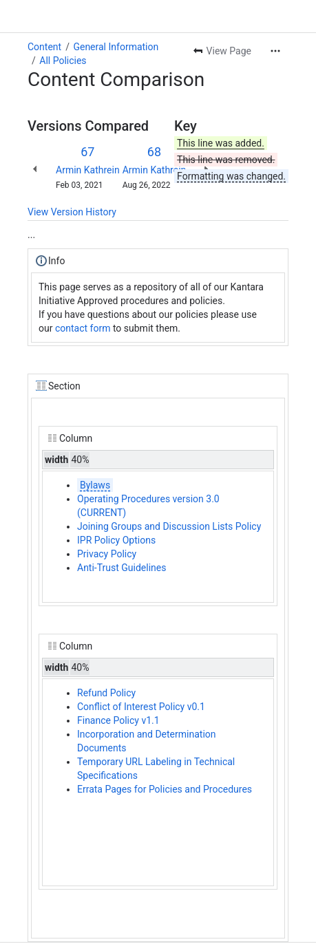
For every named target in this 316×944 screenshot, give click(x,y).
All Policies (62, 60)
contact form (83, 328)
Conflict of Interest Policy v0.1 (141, 706)
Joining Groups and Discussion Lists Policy (169, 526)
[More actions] (275, 51)
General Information (115, 46)
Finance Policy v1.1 (118, 720)
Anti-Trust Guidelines (121, 567)
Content (44, 46)
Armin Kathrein (88, 169)
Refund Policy (106, 692)
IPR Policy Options (116, 540)
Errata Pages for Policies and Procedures (164, 789)
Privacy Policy (106, 553)
